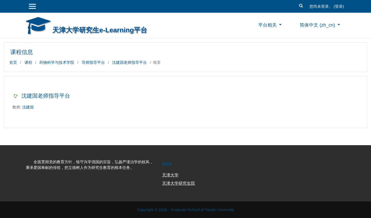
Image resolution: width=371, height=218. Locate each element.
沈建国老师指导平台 (129, 62)
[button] (301, 5)
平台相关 (268, 25)
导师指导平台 (93, 62)
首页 (13, 62)
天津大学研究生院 (178, 183)
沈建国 (28, 107)
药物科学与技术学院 (56, 62)
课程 (28, 62)
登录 (339, 6)
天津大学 (170, 175)
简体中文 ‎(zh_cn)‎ (318, 25)
